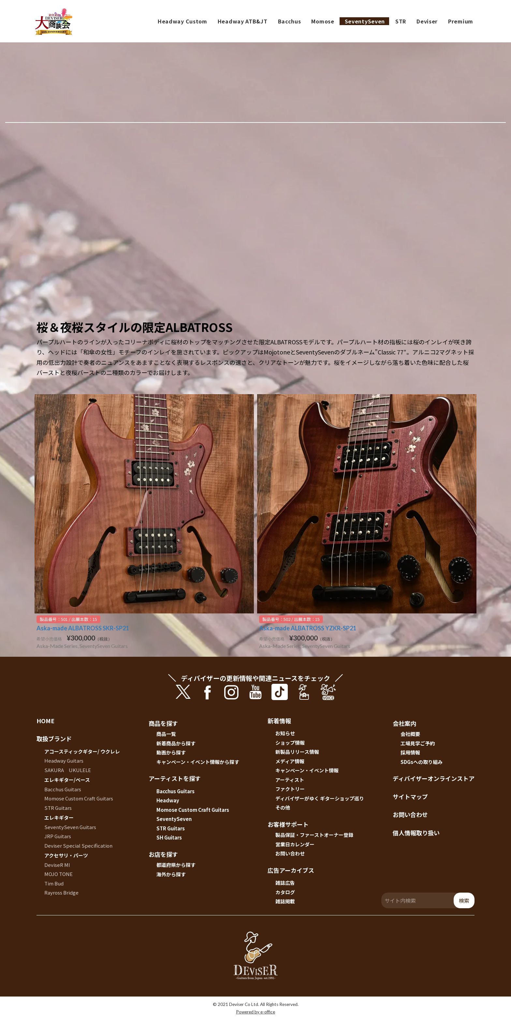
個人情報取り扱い (416, 832)
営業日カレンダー (294, 844)
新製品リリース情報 (297, 751)
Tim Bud (54, 883)
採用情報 (410, 752)
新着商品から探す (176, 743)
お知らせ (285, 733)
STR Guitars (58, 807)
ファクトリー (290, 788)
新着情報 (279, 720)
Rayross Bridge (61, 892)
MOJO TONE (58, 873)
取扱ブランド (54, 738)
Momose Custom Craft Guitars (78, 798)
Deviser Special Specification (78, 845)
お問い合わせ (290, 853)
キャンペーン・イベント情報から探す (197, 761)
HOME (45, 720)
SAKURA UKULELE (67, 770)
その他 (282, 807)
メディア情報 (289, 761)
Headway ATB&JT (243, 21)
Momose (322, 21)
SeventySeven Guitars (70, 827)
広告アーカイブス (291, 870)
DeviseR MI (57, 864)
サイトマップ (410, 796)
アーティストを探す (175, 778)
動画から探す (171, 752)
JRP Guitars (57, 836)
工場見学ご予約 (418, 743)
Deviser (427, 21)
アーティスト (289, 779)
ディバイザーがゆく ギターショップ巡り (319, 798)
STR (400, 21)
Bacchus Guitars (62, 789)
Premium (460, 21)
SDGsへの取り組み (422, 761)
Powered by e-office (255, 1011)
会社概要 (410, 733)
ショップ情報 (290, 742)
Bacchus (289, 21)
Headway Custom (182, 21)
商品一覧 (166, 733)
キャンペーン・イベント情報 (307, 770)
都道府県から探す (176, 864)
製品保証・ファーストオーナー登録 (314, 834)
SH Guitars (169, 837)
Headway (167, 800)
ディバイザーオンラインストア (433, 778)
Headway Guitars (63, 760)
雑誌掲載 (285, 901)
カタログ (285, 892)
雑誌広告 (285, 882)
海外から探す (171, 874)
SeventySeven (365, 21)
